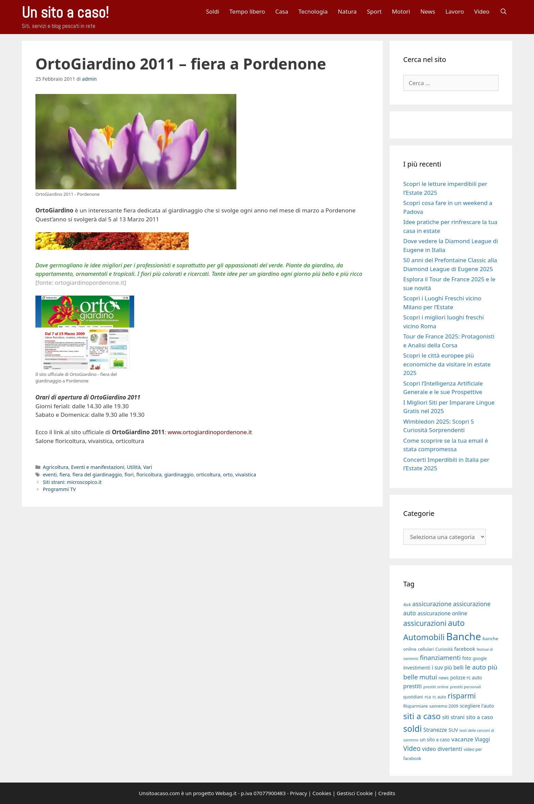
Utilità (134, 467)
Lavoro (454, 11)
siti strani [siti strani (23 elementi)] (453, 717)
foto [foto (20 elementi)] (466, 658)
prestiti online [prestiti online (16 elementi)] (436, 686)
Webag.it (225, 793)
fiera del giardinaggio (97, 474)
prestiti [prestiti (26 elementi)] (412, 686)
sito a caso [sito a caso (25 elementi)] (479, 717)
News (427, 11)
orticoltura (208, 474)
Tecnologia (313, 11)
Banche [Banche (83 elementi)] (463, 636)
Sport (374, 11)
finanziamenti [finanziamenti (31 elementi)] (440, 657)
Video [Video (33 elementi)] (412, 748)
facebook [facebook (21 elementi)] (464, 649)
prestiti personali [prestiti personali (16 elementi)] (465, 686)
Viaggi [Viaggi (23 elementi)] (482, 739)
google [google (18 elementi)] (480, 658)
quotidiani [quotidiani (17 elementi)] (413, 697)
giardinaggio (178, 474)
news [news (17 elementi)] (444, 678)
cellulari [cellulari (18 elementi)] (426, 649)
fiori (129, 474)
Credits (386, 793)
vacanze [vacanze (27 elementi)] (462, 739)
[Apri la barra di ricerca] (503, 11)
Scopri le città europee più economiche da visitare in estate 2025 (447, 364)
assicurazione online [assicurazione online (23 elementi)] (442, 613)
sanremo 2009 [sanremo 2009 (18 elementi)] (443, 706)
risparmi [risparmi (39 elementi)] (462, 695)
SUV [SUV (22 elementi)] (453, 729)
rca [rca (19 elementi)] (428, 697)
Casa (281, 11)
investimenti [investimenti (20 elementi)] (416, 667)
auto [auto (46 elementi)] (456, 623)
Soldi (212, 11)
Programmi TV (59, 489)
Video (481, 11)
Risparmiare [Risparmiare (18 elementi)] (415, 706)
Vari (147, 467)
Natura (347, 11)
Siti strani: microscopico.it (72, 482)
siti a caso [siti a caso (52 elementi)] (422, 716)
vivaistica (245, 474)
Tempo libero (247, 11)
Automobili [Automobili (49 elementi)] (424, 637)
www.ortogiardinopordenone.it (210, 432)
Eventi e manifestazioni (97, 467)
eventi (50, 474)
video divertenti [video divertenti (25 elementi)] (442, 749)
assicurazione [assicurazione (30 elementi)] (432, 604)
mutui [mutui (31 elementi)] (428, 677)
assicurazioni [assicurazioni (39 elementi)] (424, 623)
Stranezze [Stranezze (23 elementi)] (435, 729)
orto (228, 474)
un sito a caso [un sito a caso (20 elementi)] (435, 739)
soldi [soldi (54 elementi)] (412, 728)
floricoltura (148, 474)
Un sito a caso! (65, 12)
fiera (64, 474)
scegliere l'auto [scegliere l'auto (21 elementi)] (477, 706)
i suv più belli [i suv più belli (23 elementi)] (448, 667)
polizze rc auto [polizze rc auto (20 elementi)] (466, 677)
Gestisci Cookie (355, 793)
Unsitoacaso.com (159, 793)
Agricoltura (55, 467)
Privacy (298, 793)
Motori (401, 11)
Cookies (322, 793)
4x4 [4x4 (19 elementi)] (407, 604)
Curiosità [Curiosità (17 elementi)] (444, 649)
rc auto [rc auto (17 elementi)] (439, 697)
